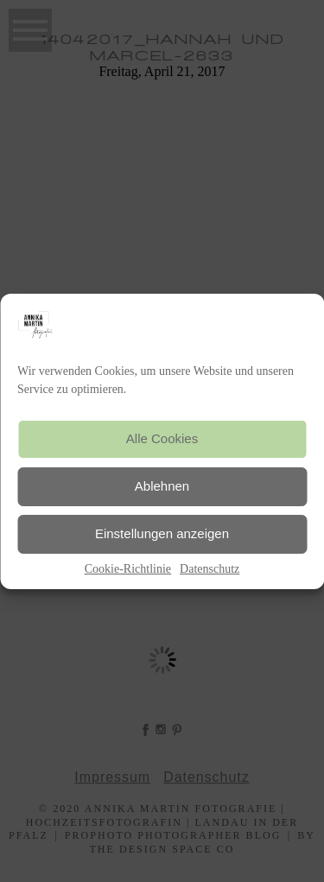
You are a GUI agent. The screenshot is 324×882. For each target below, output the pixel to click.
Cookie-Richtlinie (128, 568)
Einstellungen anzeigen (162, 533)
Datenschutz (209, 568)
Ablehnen (162, 486)
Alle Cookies (162, 438)
